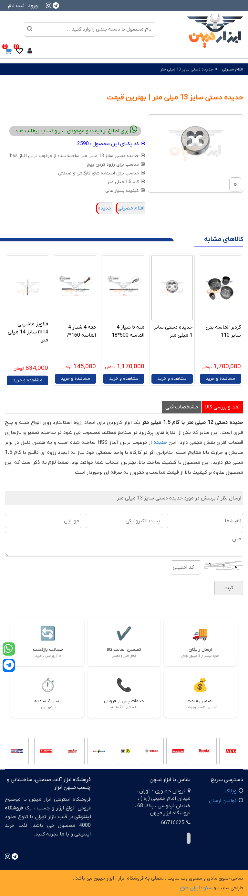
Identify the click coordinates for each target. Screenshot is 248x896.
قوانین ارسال (223, 801)
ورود (33, 6)
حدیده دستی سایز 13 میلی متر (186, 69)
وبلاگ (231, 791)
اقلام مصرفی (232, 69)
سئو (207, 888)
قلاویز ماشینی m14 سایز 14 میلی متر (28, 332)
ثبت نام (16, 6)
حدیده (104, 208)
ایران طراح (190, 888)
